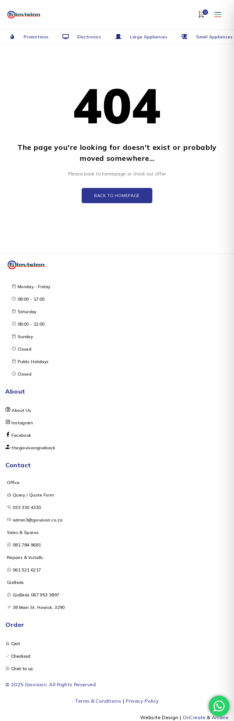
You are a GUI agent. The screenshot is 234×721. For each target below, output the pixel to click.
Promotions (36, 37)
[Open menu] (218, 15)
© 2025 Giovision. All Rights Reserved (50, 684)
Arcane (220, 717)
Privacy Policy (142, 701)
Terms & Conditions (98, 701)
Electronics (89, 37)
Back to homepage (117, 195)
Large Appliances (149, 37)
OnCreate (194, 717)
